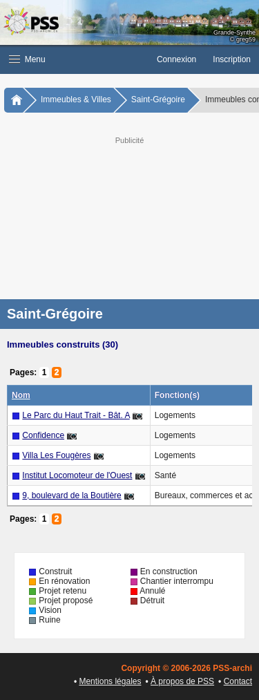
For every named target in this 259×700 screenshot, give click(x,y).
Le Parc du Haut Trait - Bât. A (75, 415)
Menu (27, 59)
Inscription (232, 59)
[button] (74, 59)
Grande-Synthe (234, 32)
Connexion (176, 59)
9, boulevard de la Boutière (71, 495)
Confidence (43, 435)
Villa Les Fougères (56, 455)
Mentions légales (110, 681)
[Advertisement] (129, 216)
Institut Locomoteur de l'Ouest (77, 475)
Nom (21, 395)
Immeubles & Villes (76, 99)
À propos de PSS (182, 681)
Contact (238, 681)
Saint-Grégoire (158, 99)
